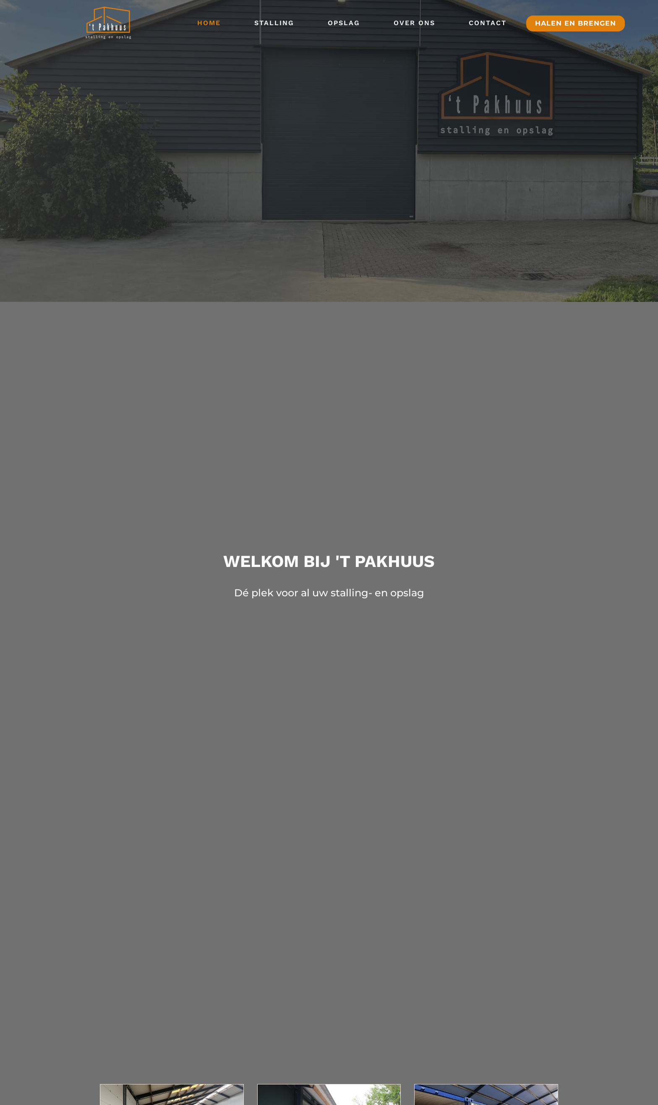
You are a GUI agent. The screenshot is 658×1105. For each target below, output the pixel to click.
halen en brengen (575, 23)
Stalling (274, 23)
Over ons (414, 23)
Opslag (344, 23)
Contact (488, 23)
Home (209, 23)
